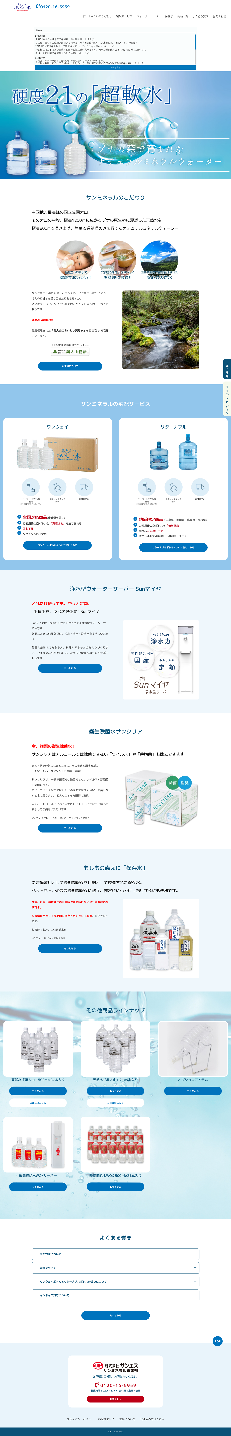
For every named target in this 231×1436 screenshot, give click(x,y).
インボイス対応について (54, 1295)
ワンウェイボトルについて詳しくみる (57, 545)
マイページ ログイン (227, 399)
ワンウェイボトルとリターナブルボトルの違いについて (73, 1282)
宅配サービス (124, 16)
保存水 (169, 16)
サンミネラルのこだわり (97, 16)
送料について (48, 1268)
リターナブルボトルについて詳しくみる (173, 547)
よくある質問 (200, 16)
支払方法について (50, 1254)
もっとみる (70, 668)
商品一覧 (182, 16)
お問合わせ (219, 16)
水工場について (70, 366)
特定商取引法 (106, 1419)
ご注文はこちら (38, 1102)
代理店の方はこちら (152, 1419)
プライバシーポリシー (80, 1419)
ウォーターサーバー (149, 16)
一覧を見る (116, 67)
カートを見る (227, 369)
